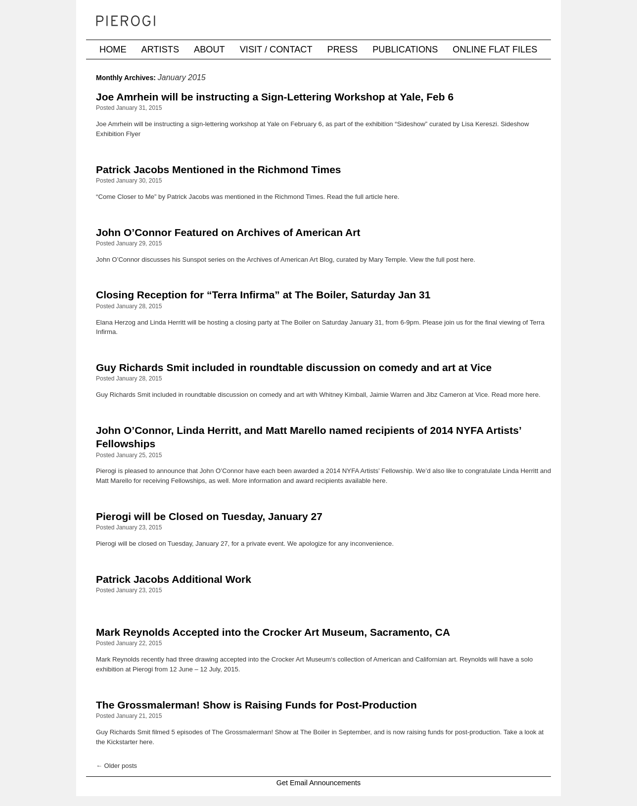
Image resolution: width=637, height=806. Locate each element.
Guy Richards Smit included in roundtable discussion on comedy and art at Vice (294, 367)
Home (113, 49)
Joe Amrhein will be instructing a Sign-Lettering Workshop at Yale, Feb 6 (275, 96)
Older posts (116, 765)
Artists (160, 49)
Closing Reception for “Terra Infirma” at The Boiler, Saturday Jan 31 (263, 294)
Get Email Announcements (318, 783)
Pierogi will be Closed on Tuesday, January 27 (209, 516)
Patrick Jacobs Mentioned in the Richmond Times (218, 169)
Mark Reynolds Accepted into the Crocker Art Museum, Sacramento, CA (273, 632)
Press (342, 49)
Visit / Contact (276, 49)
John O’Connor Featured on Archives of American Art (228, 232)
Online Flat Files (495, 49)
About (209, 49)
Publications (405, 49)
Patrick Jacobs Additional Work (173, 579)
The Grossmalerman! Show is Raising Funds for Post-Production (256, 705)
